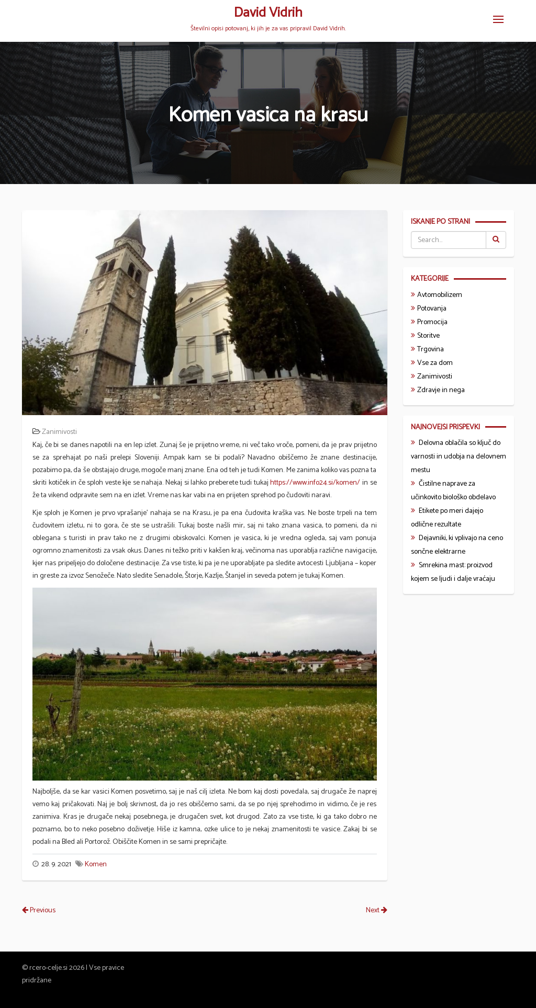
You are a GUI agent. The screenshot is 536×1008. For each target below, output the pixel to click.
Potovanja (431, 309)
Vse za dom (435, 363)
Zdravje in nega (441, 390)
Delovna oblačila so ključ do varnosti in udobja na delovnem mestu (458, 456)
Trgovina (430, 349)
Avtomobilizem (439, 295)
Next (376, 910)
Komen (96, 864)
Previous (38, 910)
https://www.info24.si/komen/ (315, 483)
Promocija (432, 322)
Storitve (428, 336)
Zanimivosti (59, 432)
